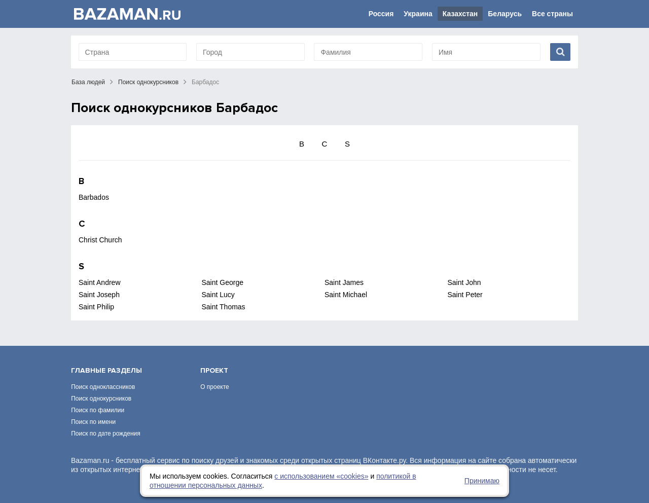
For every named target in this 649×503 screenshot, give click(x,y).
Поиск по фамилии (97, 410)
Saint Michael (345, 295)
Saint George (223, 282)
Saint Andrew (100, 282)
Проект (214, 370)
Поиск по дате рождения (105, 433)
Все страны (552, 14)
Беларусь (505, 14)
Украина (418, 14)
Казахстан (460, 14)
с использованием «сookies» (321, 476)
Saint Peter (465, 295)
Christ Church (100, 240)
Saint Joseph (99, 295)
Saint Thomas (223, 307)
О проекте (214, 386)
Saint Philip (96, 307)
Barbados (94, 197)
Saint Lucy (218, 295)
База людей (88, 82)
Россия (381, 14)
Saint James (344, 282)
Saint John (464, 282)
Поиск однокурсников (148, 82)
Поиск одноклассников (103, 386)
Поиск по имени (93, 421)
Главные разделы (106, 370)
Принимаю (481, 481)
